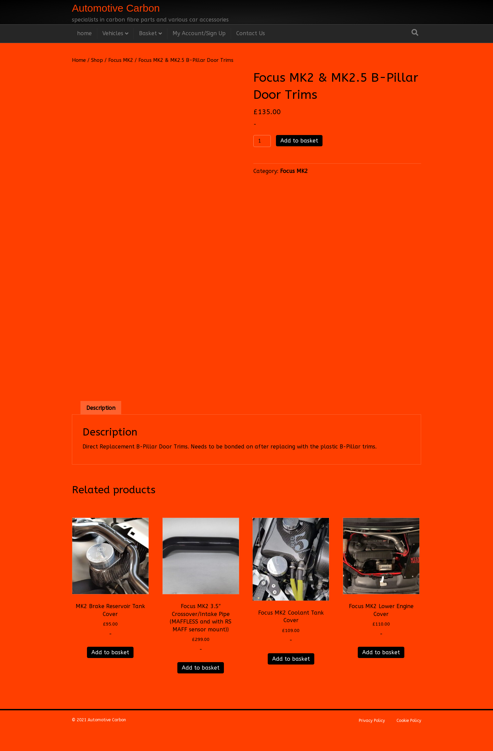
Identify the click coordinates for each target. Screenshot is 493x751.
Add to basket (299, 140)
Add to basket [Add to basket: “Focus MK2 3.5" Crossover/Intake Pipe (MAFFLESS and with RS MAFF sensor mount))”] (200, 686)
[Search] (415, 32)
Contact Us (250, 33)
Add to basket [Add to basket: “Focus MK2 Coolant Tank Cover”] (291, 677)
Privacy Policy (372, 739)
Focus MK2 (120, 60)
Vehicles (112, 33)
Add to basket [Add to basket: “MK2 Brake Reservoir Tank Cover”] (110, 671)
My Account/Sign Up (199, 33)
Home (79, 60)
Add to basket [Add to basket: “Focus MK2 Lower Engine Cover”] (381, 671)
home (84, 33)
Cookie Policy (408, 739)
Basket (148, 33)
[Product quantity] (262, 141)
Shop (97, 60)
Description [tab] (100, 426)
